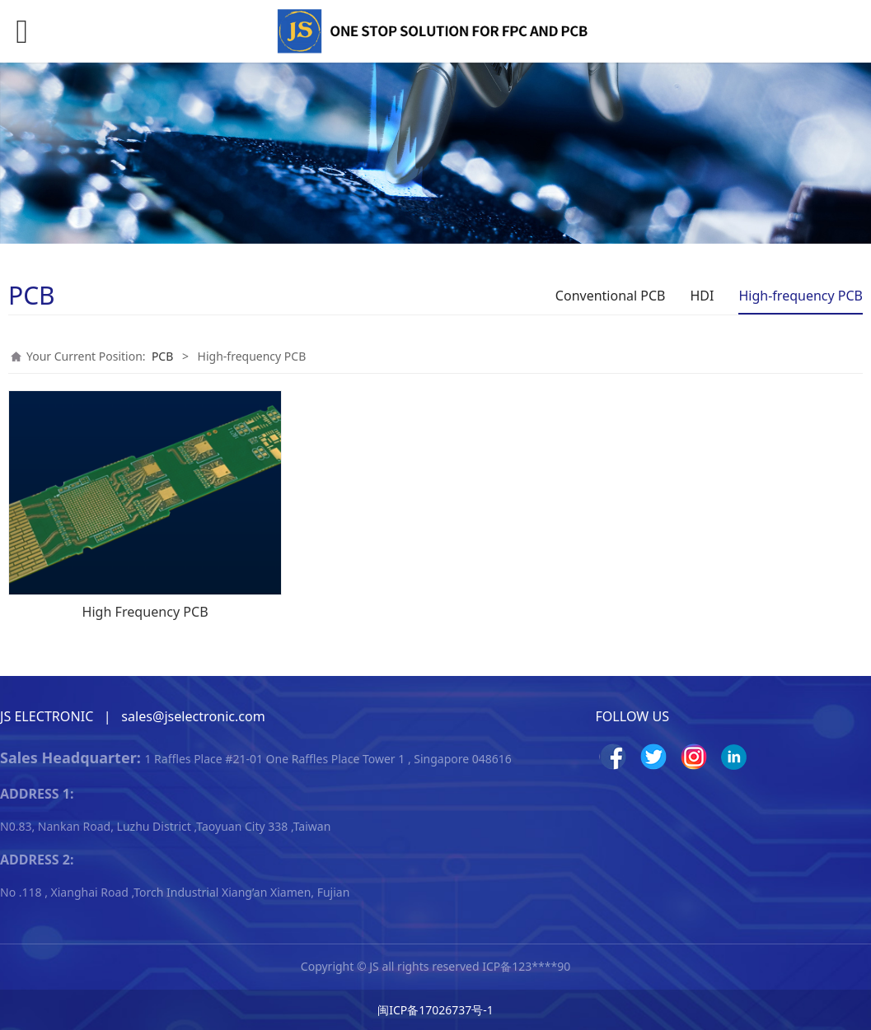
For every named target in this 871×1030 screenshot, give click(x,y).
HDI (702, 296)
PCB (162, 356)
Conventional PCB (610, 296)
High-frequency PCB (800, 296)
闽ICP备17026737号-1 (435, 1010)
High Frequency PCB (145, 612)
